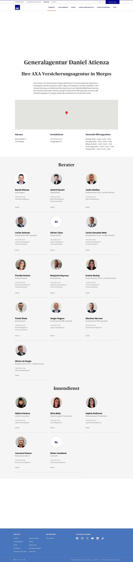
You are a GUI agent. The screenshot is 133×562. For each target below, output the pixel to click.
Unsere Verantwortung (86, 7)
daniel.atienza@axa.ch (22, 199)
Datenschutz (87, 560)
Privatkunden (19, 2)
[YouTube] (93, 538)
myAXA (54, 2)
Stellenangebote (18, 541)
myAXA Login (32, 545)
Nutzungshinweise (76, 560)
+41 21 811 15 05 (91, 240)
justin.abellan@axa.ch (92, 199)
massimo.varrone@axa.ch (94, 327)
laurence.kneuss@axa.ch (23, 462)
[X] (87, 538)
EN (24, 560)
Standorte (51, 7)
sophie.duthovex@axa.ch (93, 422)
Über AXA (46, 2)
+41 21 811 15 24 (55, 325)
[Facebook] (77, 538)
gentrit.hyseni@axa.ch (57, 199)
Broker (16, 545)
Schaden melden (34, 538)
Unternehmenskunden (34, 2)
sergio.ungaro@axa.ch (57, 327)
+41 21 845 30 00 (20, 460)
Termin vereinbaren (56, 201)
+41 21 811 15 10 (91, 197)
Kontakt (16, 538)
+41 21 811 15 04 (20, 282)
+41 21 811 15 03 (91, 282)
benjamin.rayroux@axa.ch (58, 285)
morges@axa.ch (56, 141)
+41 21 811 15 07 (91, 325)
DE (15, 560)
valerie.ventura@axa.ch (22, 422)
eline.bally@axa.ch (56, 422)
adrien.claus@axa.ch (56, 242)
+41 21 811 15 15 (56, 139)
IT (21, 560)
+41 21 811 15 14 (55, 240)
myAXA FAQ (32, 551)
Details (17, 207)
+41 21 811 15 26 (55, 282)
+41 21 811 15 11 (91, 420)
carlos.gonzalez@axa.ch (93, 242)
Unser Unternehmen (103, 7)
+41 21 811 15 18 (20, 420)
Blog (114, 7)
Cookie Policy (96, 560)
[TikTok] (103, 538)
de (102, 2)
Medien (73, 7)
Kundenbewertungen (35, 548)
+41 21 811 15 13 (20, 325)
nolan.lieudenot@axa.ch (58, 462)
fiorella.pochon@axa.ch (22, 285)
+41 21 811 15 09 (20, 197)
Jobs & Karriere (63, 7)
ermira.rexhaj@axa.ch (92, 285)
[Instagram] (82, 538)
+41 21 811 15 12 (55, 420)
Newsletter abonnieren (20, 551)
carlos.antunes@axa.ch (22, 242)
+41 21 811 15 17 (20, 240)
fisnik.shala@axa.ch (21, 327)
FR (18, 560)
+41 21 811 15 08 (20, 368)
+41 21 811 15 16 (55, 460)
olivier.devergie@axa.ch (22, 370)
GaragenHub (17, 548)
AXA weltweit (50, 538)
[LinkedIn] (98, 538)
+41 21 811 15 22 (55, 197)
